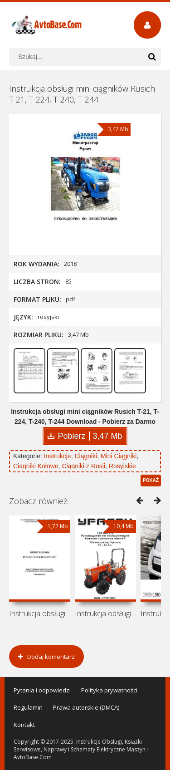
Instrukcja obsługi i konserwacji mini (39, 613)
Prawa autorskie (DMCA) (86, 707)
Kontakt (24, 725)
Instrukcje (57, 456)
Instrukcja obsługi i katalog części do (105, 613)
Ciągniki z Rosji (83, 466)
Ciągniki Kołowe (35, 466)
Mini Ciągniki (118, 456)
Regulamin (28, 707)
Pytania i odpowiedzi (42, 690)
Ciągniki (85, 456)
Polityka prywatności (109, 690)
